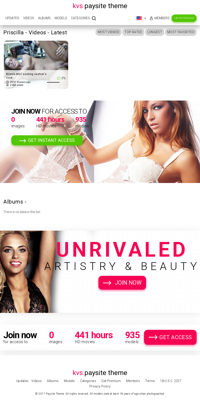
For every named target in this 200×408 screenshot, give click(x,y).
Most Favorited (180, 32)
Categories (80, 18)
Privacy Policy (100, 386)
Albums (44, 18)
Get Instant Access (51, 140)
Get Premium (186, 18)
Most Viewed (109, 32)
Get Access (175, 337)
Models (61, 18)
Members (162, 18)
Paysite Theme (100, 6)
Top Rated (133, 32)
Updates (12, 18)
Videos (28, 18)
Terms (150, 381)
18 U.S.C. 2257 (170, 381)
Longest (154, 32)
